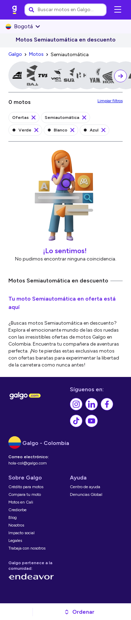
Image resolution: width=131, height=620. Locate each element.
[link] (14, 10)
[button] (79, 612)
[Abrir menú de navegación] (118, 10)
